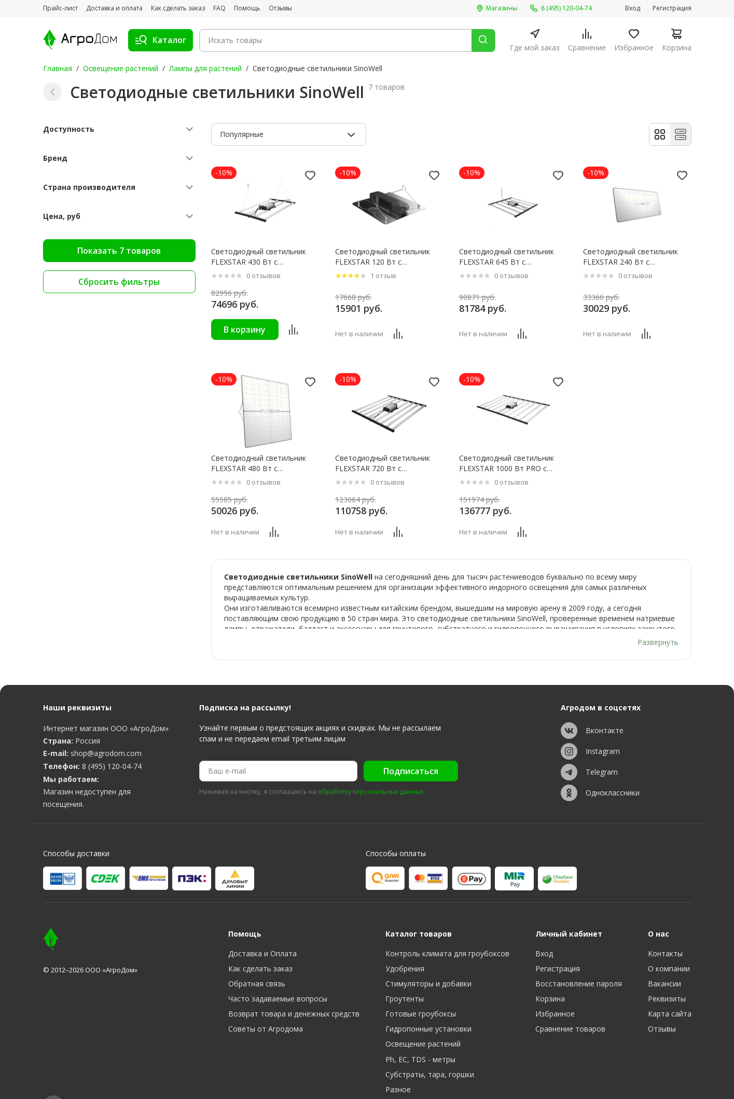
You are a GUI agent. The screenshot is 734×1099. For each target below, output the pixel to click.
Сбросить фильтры (119, 281)
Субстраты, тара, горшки (429, 1049)
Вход (632, 8)
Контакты (665, 928)
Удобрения (404, 944)
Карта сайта (669, 989)
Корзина (550, 974)
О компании (669, 944)
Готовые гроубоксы (420, 989)
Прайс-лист (60, 8)
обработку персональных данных (370, 767)
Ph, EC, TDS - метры (420, 1034)
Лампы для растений (205, 68)
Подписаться (410, 745)
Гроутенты (404, 974)
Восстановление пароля (578, 959)
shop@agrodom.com (106, 728)
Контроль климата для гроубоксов (447, 928)
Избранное (555, 989)
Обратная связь (256, 959)
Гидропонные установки (428, 1004)
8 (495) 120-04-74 (112, 741)
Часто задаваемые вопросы (277, 974)
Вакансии (664, 959)
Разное (398, 1064)
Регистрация (672, 8)
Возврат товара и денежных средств (293, 989)
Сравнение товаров (570, 1004)
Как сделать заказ (178, 8)
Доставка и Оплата (262, 928)
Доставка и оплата (114, 8)
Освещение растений (120, 68)
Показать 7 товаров (119, 250)
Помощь (247, 8)
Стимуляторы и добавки (428, 959)
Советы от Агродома (265, 1004)
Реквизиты (667, 974)
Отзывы (280, 8)
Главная (57, 68)
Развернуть (658, 616)
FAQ (219, 8)
